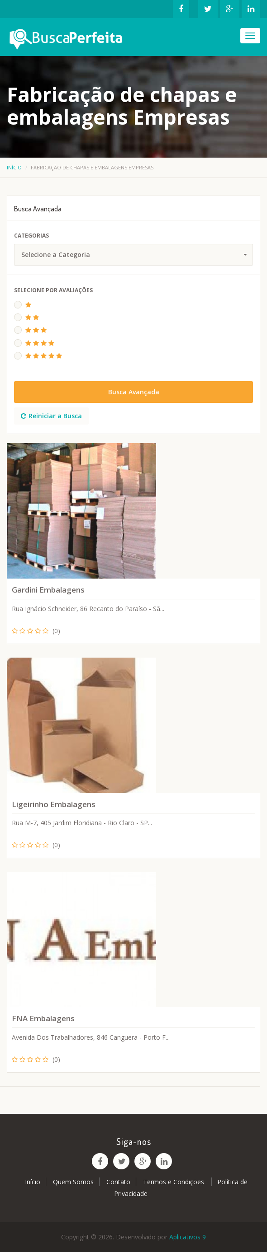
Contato (118, 1181)
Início (14, 167)
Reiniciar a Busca (51, 415)
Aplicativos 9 (187, 1237)
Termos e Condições (174, 1181)
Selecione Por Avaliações (53, 290)
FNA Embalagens (43, 1018)
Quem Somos (73, 1181)
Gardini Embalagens (48, 589)
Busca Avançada (133, 392)
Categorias (31, 235)
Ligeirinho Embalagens (53, 804)
